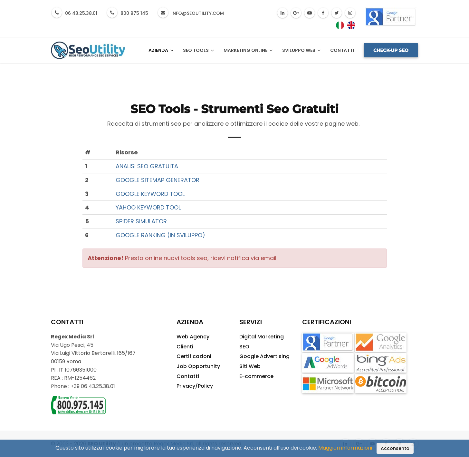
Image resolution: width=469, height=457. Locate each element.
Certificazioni (194, 356)
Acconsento (395, 448)
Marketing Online (248, 50)
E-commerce (256, 376)
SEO (244, 346)
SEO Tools (198, 50)
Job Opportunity (198, 366)
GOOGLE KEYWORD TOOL (150, 194)
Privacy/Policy (195, 386)
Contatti (342, 50)
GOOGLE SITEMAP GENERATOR (157, 180)
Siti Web (250, 366)
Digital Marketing (261, 336)
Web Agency (193, 336)
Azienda (160, 50)
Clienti (185, 346)
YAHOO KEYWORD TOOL (148, 207)
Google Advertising (264, 356)
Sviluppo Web (301, 50)
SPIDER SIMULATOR (141, 221)
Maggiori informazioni (345, 448)
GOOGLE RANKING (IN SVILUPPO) (160, 235)
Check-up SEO (390, 50)
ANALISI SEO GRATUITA (147, 166)
